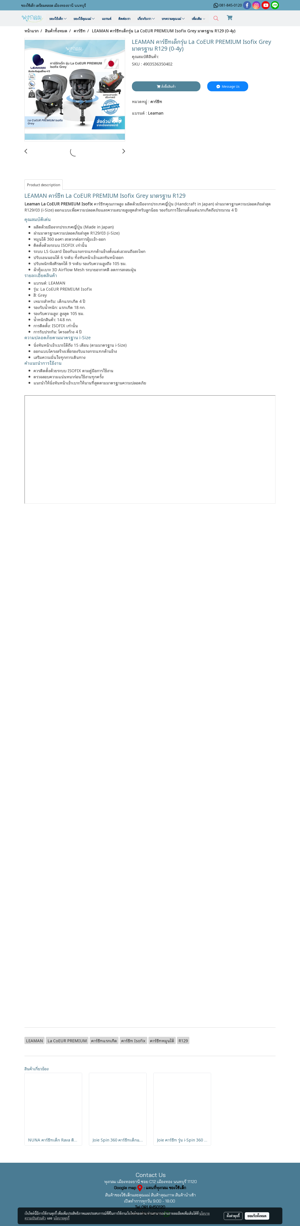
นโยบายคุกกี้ (61, 1218)
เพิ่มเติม (198, 18)
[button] (216, 18)
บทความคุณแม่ (173, 18)
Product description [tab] (43, 185)
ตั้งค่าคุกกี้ (233, 1216)
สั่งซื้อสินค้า (166, 86)
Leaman (155, 112)
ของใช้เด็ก (58, 18)
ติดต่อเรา (124, 18)
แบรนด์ (106, 18)
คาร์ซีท (156, 101)
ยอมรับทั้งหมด (257, 1216)
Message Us (228, 86)
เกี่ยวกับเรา (146, 18)
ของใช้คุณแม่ (84, 18)
